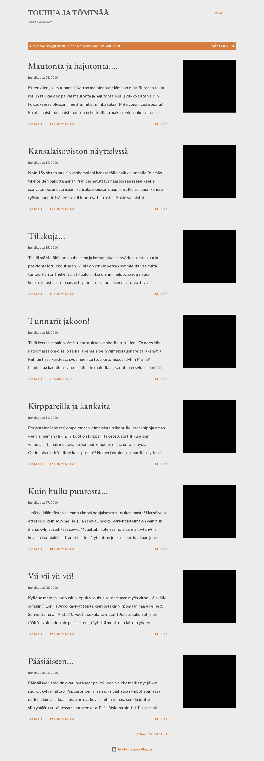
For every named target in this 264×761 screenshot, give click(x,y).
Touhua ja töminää (68, 13)
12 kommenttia (62, 634)
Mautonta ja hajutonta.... (73, 65)
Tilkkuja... (46, 236)
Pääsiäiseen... (51, 661)
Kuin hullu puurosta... (68, 491)
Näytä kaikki (223, 46)
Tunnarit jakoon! (59, 320)
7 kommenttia (61, 379)
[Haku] (217, 13)
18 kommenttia (62, 549)
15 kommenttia (62, 209)
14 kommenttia (62, 124)
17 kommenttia (62, 464)
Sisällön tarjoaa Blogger (132, 749)
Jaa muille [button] (36, 124)
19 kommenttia (62, 719)
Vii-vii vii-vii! (51, 576)
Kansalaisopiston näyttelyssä (78, 151)
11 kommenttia (62, 294)
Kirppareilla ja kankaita (69, 406)
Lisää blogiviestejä (152, 734)
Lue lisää (160, 124)
